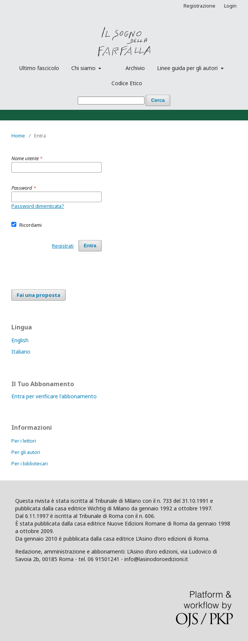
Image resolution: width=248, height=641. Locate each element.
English (19, 340)
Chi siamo (84, 68)
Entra (90, 245)
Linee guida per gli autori (188, 68)
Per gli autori (25, 452)
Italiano (20, 351)
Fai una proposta (38, 295)
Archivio (135, 68)
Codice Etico (126, 83)
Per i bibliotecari (29, 463)
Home (18, 135)
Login (230, 5)
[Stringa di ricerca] (111, 100)
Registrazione (199, 5)
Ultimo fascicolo (39, 68)
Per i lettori (23, 440)
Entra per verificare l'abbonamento (54, 396)
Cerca (158, 100)
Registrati (63, 245)
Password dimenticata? (37, 206)
